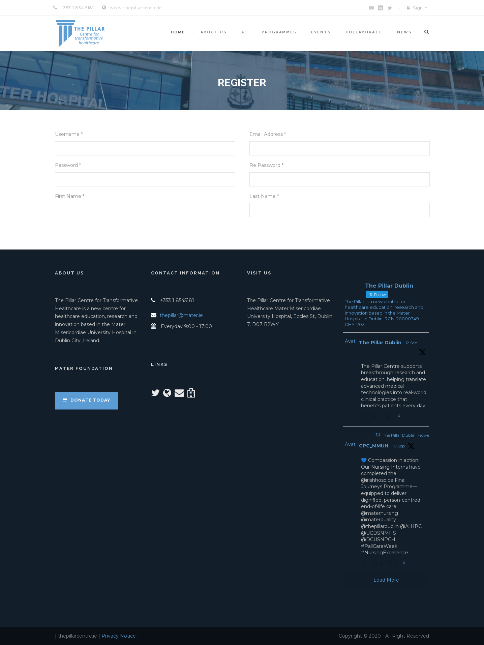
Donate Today (86, 400)
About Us (214, 32)
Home (178, 32)
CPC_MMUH (373, 446)
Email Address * (267, 134)
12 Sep (411, 342)
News (404, 32)
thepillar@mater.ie (181, 315)
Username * (69, 134)
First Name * (69, 196)
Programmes (279, 32)
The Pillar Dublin (380, 343)
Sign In (420, 7)
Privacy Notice (118, 636)
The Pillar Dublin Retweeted (410, 435)
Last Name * (264, 196)
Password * (68, 165)
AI (243, 32)
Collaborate (363, 32)
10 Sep (398, 445)
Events (321, 32)
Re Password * (266, 165)
